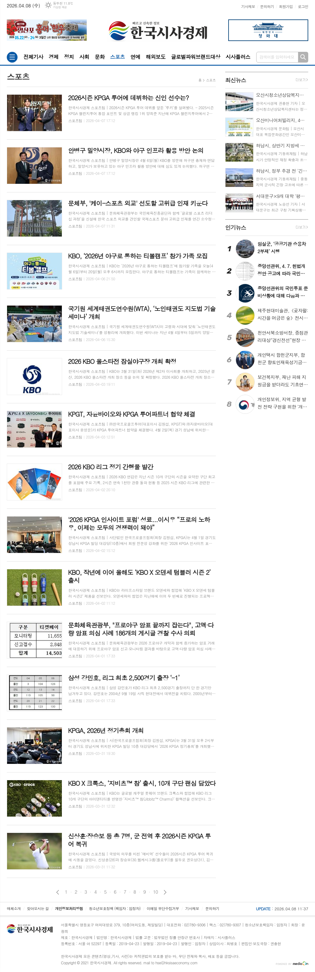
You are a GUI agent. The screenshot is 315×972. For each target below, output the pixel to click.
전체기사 (33, 56)
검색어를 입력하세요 (276, 57)
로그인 (303, 6)
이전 (57, 892)
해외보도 (155, 56)
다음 (165, 892)
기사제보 (248, 6)
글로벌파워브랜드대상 (195, 56)
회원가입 (286, 6)
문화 (100, 56)
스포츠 (117, 56)
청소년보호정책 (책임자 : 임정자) (114, 908)
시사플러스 (237, 56)
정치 (69, 56)
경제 (53, 56)
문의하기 (267, 6)
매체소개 (14, 908)
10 (155, 892)
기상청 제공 (60, 7)
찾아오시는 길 (38, 908)
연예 (135, 56)
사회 (84, 56)
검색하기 (303, 57)
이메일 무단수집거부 (163, 908)
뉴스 (235, 80)
